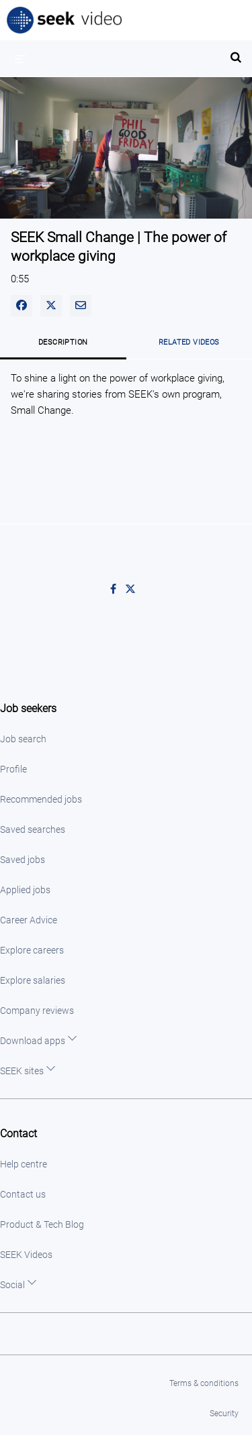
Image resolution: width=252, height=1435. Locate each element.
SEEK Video (65, 20)
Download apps (32, 1040)
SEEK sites (22, 1071)
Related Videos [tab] (189, 342)
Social (12, 1284)
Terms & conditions (204, 1383)
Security (224, 1413)
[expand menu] (20, 58)
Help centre (23, 1164)
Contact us (23, 1194)
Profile (13, 769)
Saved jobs (22, 859)
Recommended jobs (41, 799)
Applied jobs (25, 889)
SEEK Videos (26, 1254)
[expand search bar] (235, 51)
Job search (23, 739)
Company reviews (37, 1010)
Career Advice (28, 920)
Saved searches (32, 829)
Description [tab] (62, 342)
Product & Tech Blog (42, 1224)
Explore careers (32, 950)
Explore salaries (32, 980)
